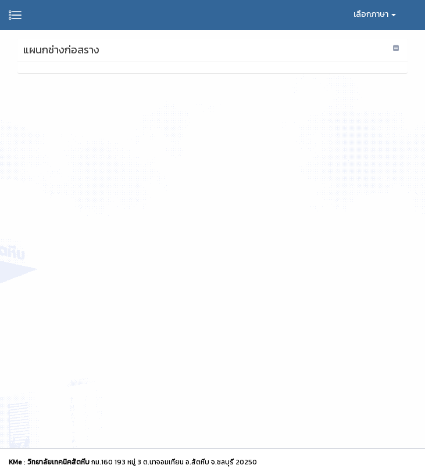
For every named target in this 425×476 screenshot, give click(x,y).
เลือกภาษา (374, 14)
